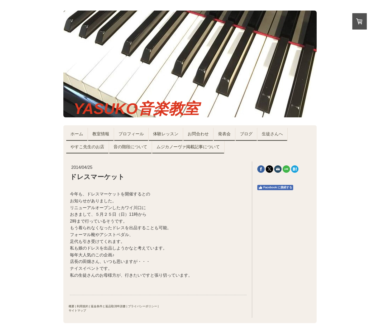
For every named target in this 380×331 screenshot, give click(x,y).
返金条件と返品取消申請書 (108, 306)
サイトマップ (77, 310)
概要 (71, 306)
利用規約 (82, 306)
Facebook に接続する (275, 187)
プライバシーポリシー (142, 306)
